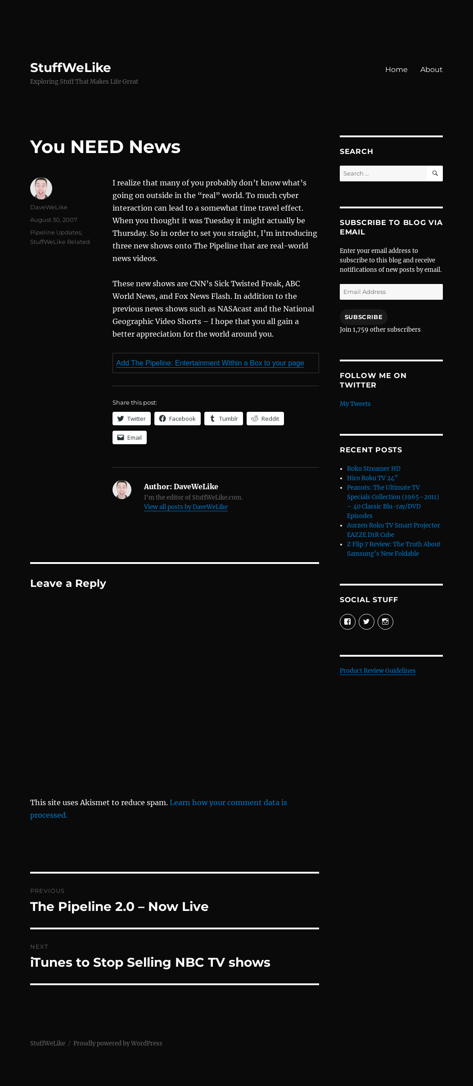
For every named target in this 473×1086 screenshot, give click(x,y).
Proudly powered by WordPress (117, 1043)
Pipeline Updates (55, 232)
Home (396, 69)
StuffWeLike (70, 67)
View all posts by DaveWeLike (186, 507)
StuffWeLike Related (60, 241)
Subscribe (364, 316)
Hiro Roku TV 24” (372, 478)
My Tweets (355, 404)
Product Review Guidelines (378, 671)
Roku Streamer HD (374, 469)
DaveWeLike (49, 207)
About (431, 69)
